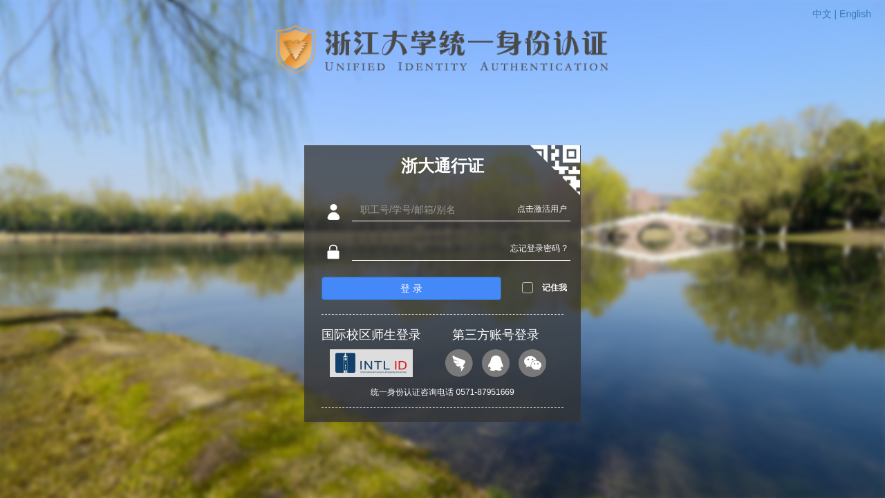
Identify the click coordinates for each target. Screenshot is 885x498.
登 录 (411, 288)
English (855, 13)
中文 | (825, 13)
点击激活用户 (542, 209)
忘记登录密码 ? (538, 248)
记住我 (554, 288)
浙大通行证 (442, 165)
